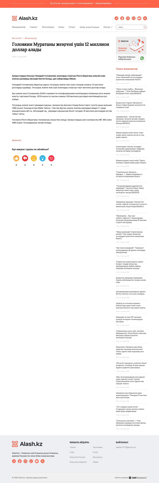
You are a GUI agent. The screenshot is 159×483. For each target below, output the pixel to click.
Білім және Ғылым (89, 26)
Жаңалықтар (19, 26)
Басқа (108, 26)
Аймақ (95, 460)
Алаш (61, 26)
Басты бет (17, 36)
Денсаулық (97, 455)
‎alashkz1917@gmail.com (126, 445)
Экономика (48, 26)
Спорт (72, 26)
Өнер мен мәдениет (78, 460)
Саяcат (33, 26)
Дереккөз (16, 138)
